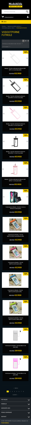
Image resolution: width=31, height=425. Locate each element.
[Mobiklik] (15, 3)
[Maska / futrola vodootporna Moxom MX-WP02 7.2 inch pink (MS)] (15, 180)
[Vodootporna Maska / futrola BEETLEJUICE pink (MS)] (15, 263)
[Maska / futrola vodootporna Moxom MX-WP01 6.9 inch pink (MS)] (15, 124)
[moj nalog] (28, 17)
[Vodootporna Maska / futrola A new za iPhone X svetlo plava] (15, 207)
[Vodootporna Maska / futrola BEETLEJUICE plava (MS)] (15, 290)
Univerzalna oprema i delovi (8, 28)
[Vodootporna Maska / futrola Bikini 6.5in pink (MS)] (15, 374)
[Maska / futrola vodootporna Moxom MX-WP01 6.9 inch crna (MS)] (15, 96)
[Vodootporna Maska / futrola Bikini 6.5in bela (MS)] (15, 346)
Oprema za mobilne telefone (14, 26)
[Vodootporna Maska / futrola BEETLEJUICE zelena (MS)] (15, 318)
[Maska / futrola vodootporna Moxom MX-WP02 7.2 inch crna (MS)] (15, 152)
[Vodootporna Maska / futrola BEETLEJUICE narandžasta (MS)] (15, 235)
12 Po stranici (6, 47)
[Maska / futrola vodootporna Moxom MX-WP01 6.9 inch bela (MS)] (15, 69)
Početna (4, 26)
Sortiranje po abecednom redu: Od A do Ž (12, 44)
